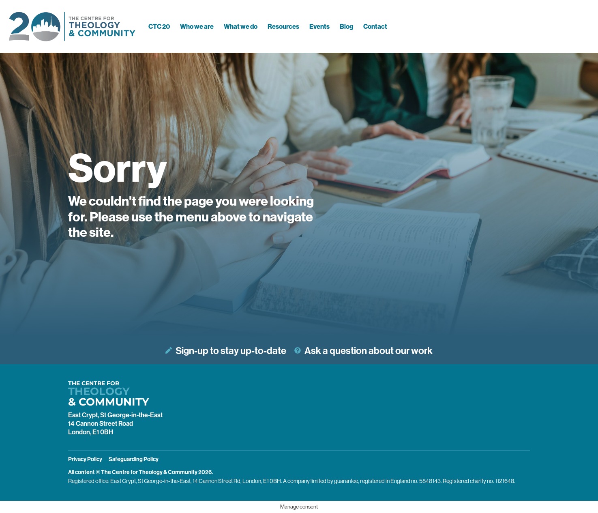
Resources (283, 26)
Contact (375, 26)
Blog (346, 26)
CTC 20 (159, 26)
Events (319, 26)
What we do (240, 26)
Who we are (197, 26)
